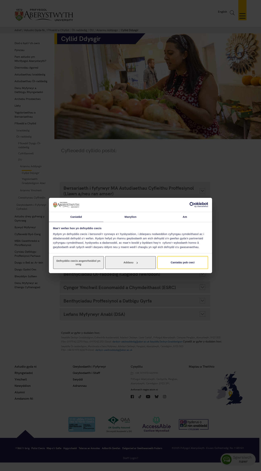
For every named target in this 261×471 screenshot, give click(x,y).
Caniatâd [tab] (76, 216)
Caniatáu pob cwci (183, 262)
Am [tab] (185, 216)
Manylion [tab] (130, 216)
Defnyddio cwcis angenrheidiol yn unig (78, 262)
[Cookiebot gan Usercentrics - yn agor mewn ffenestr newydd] (192, 204)
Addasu (130, 262)
